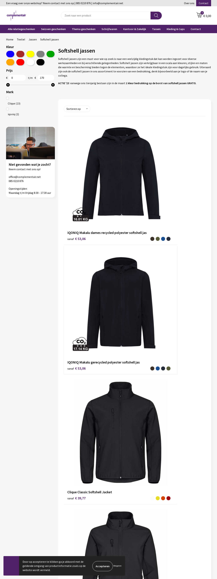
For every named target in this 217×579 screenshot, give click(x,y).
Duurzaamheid (70, 514)
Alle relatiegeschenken (21, 29)
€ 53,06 (72, 184)
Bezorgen (118, 525)
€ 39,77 (166, 178)
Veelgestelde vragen (125, 509)
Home (9, 39)
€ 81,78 (166, 398)
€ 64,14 (72, 398)
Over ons (189, 3)
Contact (203, 3)
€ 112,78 (125, 462)
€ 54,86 (119, 327)
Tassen (156, 29)
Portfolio (169, 514)
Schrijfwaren (109, 29)
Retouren (118, 530)
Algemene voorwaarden (76, 525)
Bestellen (118, 514)
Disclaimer (68, 530)
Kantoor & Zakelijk (134, 29)
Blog (166, 509)
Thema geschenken (83, 29)
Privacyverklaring (123, 541)
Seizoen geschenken (53, 29)
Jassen (33, 39)
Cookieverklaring (123, 535)
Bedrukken (119, 519)
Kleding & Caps (176, 29)
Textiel (21, 39)
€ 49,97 (166, 255)
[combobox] (106, 15)
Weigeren (117, 565)
